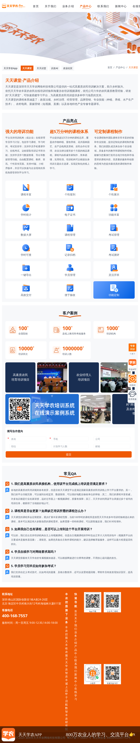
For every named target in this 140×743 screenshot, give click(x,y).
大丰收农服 (66, 648)
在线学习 (75, 694)
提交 (68, 454)
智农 (66, 674)
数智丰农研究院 (66, 718)
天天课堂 (27, 68)
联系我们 (103, 6)
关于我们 (50, 6)
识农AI (54, 68)
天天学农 (66, 664)
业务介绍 (68, 6)
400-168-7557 (15, 615)
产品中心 (86, 6)
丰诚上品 (66, 685)
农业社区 (68, 68)
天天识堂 (41, 68)
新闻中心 (121, 6)
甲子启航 (66, 699)
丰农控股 (66, 632)
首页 (36, 6)
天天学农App (10, 68)
